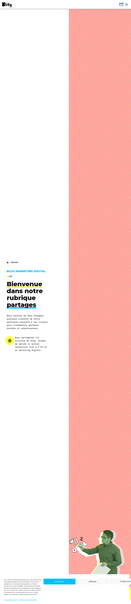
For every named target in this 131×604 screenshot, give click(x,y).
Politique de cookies (10, 600)
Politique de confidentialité (28, 600)
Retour (14, 262)
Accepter (59, 581)
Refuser (93, 581)
